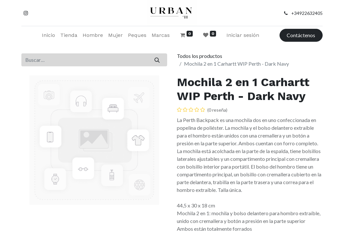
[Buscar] (157, 59)
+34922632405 (307, 13)
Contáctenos (301, 35)
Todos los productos (199, 56)
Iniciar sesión (242, 35)
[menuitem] (48, 35)
